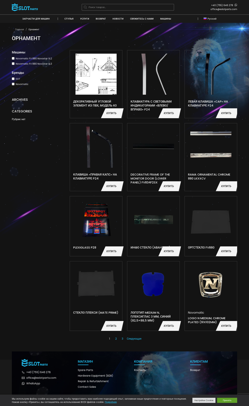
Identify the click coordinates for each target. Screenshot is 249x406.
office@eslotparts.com (224, 9)
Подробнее (111, 402)
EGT (18, 79)
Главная (19, 29)
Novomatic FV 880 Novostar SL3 (34, 63)
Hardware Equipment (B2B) (95, 376)
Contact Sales (87, 387)
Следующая (134, 339)
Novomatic (22, 84)
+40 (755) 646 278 (222, 5)
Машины (165, 18)
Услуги (84, 18)
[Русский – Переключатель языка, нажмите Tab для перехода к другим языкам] (211, 18)
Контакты (140, 370)
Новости (118, 18)
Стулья (69, 18)
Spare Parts (85, 370)
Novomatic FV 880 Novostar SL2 (34, 58)
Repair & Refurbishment (93, 381)
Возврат (101, 18)
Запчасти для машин (36, 18)
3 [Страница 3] (122, 339)
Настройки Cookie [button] (203, 400)
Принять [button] (227, 400)
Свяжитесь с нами (142, 18)
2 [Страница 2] (116, 339)
